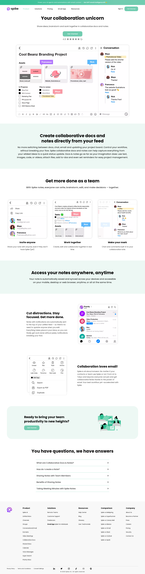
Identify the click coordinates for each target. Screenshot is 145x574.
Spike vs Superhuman (108, 516)
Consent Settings (39, 568)
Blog (80, 516)
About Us (129, 512)
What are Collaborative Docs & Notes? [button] (55, 463)
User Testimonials (84, 524)
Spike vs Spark (105, 540)
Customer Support (53, 516)
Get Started (131, 9)
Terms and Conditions (24, 568)
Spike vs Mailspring (107, 512)
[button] (9, 509)
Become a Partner (132, 516)
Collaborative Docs (29, 540)
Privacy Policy (11, 568)
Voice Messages (28, 552)
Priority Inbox (27, 560)
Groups (25, 524)
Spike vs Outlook (106, 536)
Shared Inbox (27, 544)
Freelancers (51, 520)
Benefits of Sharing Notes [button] (48, 482)
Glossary (81, 520)
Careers (128, 524)
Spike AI (25, 512)
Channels (26, 520)
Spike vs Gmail (106, 528)
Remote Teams (52, 512)
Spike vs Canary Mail (107, 520)
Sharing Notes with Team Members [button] (53, 475)
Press (127, 520)
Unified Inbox (27, 516)
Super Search (27, 556)
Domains (26, 532)
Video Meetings (28, 536)
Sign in (120, 9)
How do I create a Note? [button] (48, 469)
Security (128, 532)
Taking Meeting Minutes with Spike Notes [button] (56, 488)
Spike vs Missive (106, 524)
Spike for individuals (57, 524)
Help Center (82, 512)
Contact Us (130, 536)
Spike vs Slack (105, 532)
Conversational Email (30, 528)
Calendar (26, 548)
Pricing (128, 528)
